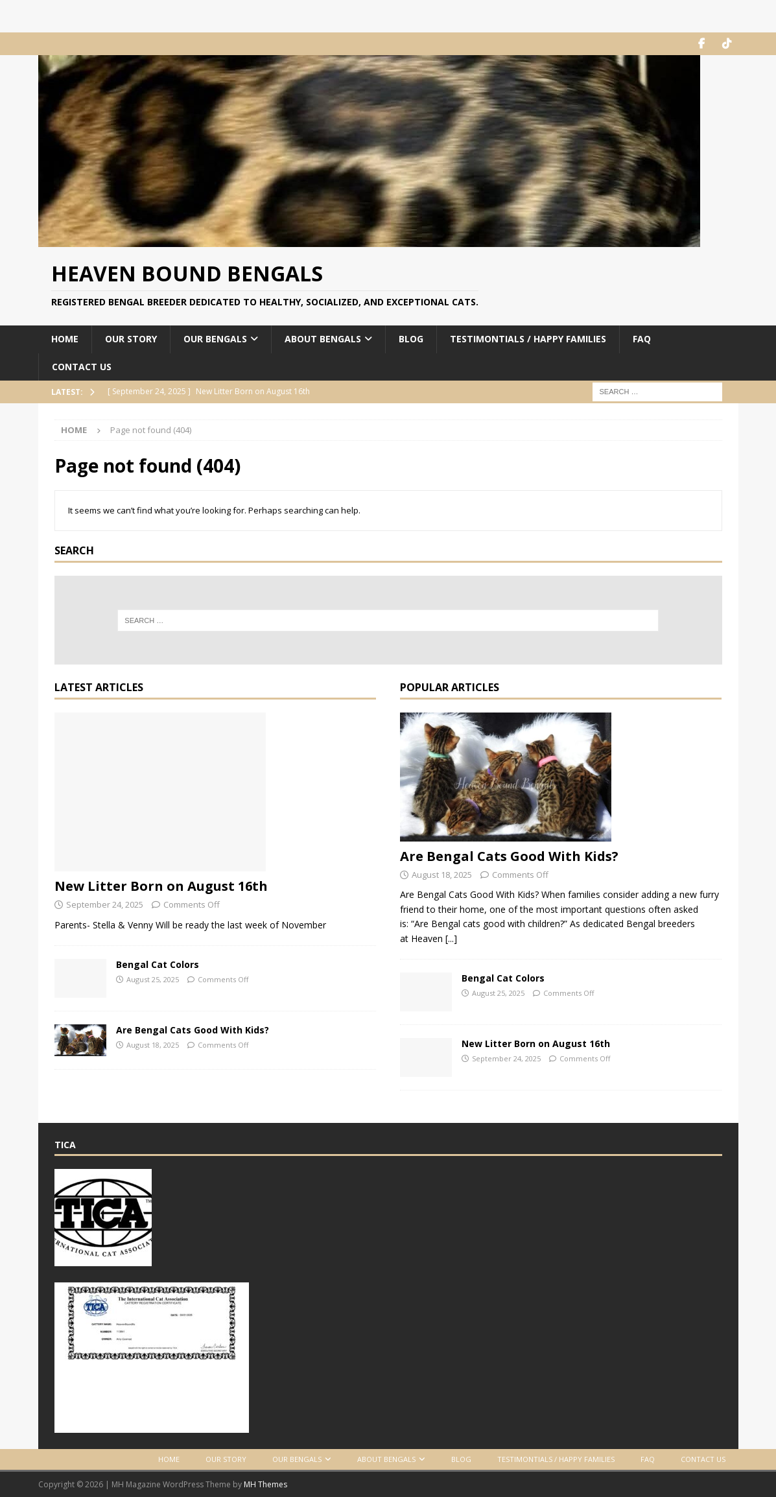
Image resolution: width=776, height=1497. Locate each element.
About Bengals (323, 339)
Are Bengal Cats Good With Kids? (192, 1030)
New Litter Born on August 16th (161, 886)
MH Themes (265, 1484)
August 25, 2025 (152, 979)
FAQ (642, 339)
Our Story (131, 339)
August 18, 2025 (152, 1045)
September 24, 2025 (104, 904)
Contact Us (82, 366)
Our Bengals (215, 339)
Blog (411, 339)
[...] (451, 938)
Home (64, 339)
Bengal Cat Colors (157, 964)
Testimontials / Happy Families (528, 339)
